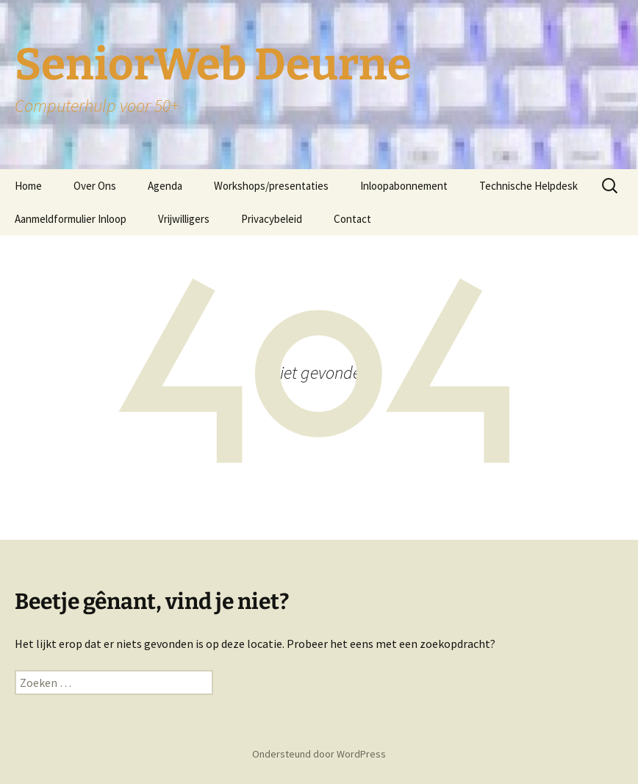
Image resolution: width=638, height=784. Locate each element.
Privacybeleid (271, 219)
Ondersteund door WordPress (319, 753)
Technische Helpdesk (528, 186)
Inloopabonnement (404, 186)
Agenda (165, 186)
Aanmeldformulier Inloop (70, 219)
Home (28, 186)
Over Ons (95, 186)
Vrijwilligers (183, 219)
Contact (352, 219)
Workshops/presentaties (271, 186)
